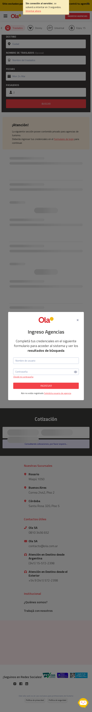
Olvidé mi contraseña (23, 376)
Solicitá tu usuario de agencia (57, 393)
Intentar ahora (33, 11)
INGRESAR (46, 386)
